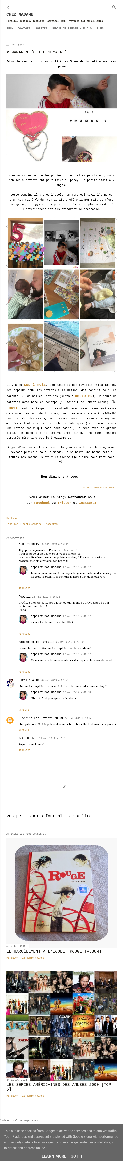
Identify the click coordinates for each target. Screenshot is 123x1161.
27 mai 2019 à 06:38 (77, 692)
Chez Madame (19, 14)
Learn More (54, 1156)
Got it (77, 1156)
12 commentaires (33, 1096)
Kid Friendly (29, 544)
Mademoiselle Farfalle (36, 642)
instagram (51, 524)
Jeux (9, 28)
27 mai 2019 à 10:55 (78, 718)
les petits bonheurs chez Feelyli (99, 488)
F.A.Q (87, 28)
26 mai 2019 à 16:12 (46, 596)
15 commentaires (33, 958)
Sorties (41, 28)
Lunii (11, 408)
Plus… (101, 28)
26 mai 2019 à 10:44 (54, 544)
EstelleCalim (29, 680)
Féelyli (25, 596)
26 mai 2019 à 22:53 (54, 680)
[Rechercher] (114, 6)
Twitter (64, 503)
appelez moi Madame (46, 567)
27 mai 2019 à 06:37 (77, 567)
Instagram (86, 503)
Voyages (24, 28)
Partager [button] (12, 518)
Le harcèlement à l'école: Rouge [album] (53, 951)
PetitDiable (28, 738)
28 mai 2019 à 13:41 (53, 738)
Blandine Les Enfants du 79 (41, 718)
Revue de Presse (65, 28)
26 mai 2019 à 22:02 (70, 642)
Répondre (24, 588)
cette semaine (32, 524)
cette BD (84, 396)
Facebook (42, 503)
